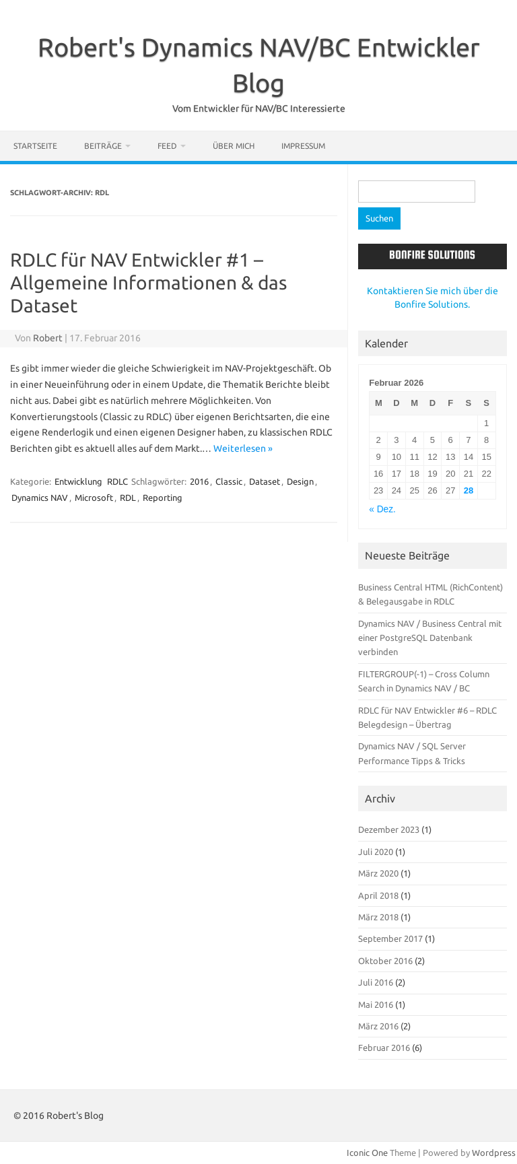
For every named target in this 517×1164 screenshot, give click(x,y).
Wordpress (494, 1152)
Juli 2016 (375, 982)
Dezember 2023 (388, 829)
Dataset (264, 481)
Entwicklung (78, 481)
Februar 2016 (384, 1047)
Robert (48, 338)
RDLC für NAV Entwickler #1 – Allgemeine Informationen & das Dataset (148, 282)
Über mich (233, 145)
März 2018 (378, 917)
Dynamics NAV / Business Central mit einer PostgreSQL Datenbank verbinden (430, 638)
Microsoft (94, 497)
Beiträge (103, 145)
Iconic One (367, 1152)
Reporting (162, 497)
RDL (128, 497)
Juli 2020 (375, 851)
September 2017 (390, 938)
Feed (167, 145)
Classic (228, 481)
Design (300, 481)
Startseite (35, 145)
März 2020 (378, 873)
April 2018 (378, 895)
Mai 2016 (375, 1004)
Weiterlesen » (243, 448)
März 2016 (378, 1026)
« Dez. (382, 509)
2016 (199, 481)
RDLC (117, 481)
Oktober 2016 (385, 960)
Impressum (303, 145)
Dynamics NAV (39, 497)
